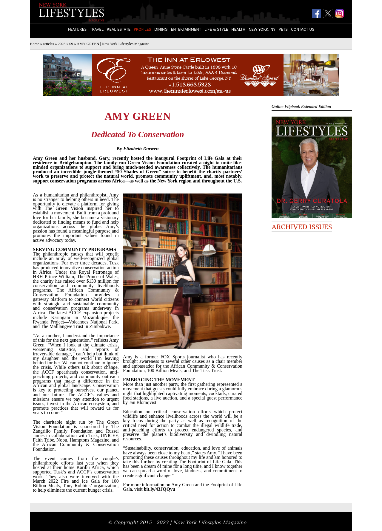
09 (71, 44)
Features (77, 29)
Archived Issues (302, 226)
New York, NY (262, 29)
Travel (97, 29)
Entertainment (186, 29)
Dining (160, 29)
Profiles (142, 29)
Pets (283, 29)
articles (48, 44)
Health (238, 29)
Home (34, 44)
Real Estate (118, 29)
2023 (62, 44)
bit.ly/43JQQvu (159, 489)
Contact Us (302, 29)
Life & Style (216, 29)
